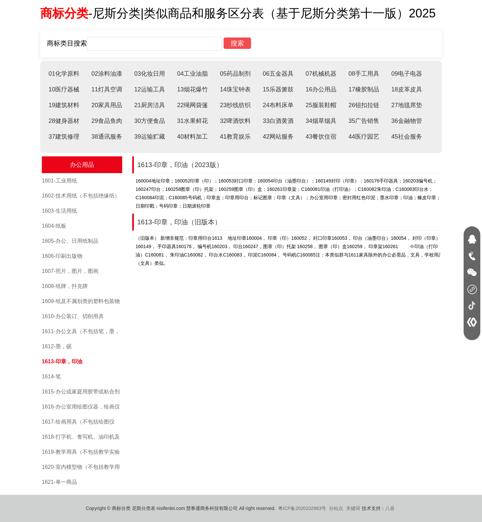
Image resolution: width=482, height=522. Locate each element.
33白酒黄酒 (278, 121)
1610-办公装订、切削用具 (73, 316)
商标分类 (64, 13)
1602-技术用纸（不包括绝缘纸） (81, 196)
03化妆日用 (149, 73)
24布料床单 (278, 105)
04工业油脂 (192, 73)
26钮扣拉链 (363, 105)
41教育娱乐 (235, 136)
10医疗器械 (64, 89)
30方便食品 (149, 121)
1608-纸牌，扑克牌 (65, 286)
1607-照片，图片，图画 (70, 271)
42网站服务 (278, 136)
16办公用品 (321, 89)
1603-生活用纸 (59, 211)
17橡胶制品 (363, 89)
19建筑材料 (64, 105)
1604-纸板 (54, 226)
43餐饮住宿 (321, 136)
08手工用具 (363, 73)
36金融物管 (406, 121)
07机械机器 (321, 73)
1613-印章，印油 (62, 361)
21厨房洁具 (149, 105)
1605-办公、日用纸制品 (70, 241)
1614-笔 (51, 376)
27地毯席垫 (406, 105)
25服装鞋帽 (321, 105)
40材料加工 (192, 136)
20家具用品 (106, 105)
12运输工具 (149, 89)
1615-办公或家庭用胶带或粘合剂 (81, 391)
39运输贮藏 (149, 136)
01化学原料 (64, 73)
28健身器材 (64, 121)
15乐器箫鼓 (278, 89)
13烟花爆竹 (192, 89)
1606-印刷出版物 (62, 256)
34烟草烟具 (321, 121)
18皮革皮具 (406, 89)
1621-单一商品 (59, 482)
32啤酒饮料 (235, 121)
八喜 (390, 508)
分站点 (336, 508)
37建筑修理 (64, 136)
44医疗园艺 (363, 136)
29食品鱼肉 (106, 121)
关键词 (353, 508)
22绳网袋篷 (192, 105)
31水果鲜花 (192, 121)
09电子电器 (406, 73)
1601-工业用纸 (59, 180)
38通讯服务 (106, 136)
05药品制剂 (235, 73)
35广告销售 (363, 121)
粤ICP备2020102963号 (302, 508)
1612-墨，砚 (57, 346)
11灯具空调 (106, 89)
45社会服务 (406, 136)
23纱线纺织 (235, 105)
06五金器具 (278, 73)
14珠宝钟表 (235, 89)
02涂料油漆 (106, 73)
